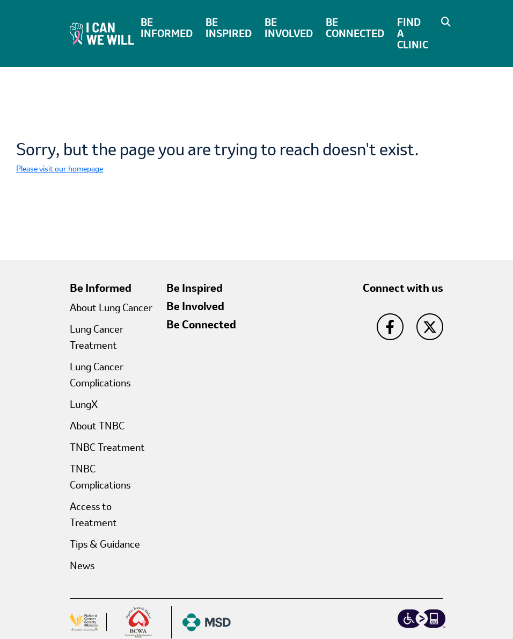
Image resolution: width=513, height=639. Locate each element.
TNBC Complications (100, 476)
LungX (84, 404)
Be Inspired (229, 28)
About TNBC (97, 425)
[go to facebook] (390, 326)
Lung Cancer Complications (100, 374)
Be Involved (289, 28)
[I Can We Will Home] (102, 32)
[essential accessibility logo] (421, 618)
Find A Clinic (412, 33)
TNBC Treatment (107, 447)
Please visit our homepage (59, 168)
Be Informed (167, 28)
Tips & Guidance (105, 543)
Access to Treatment (93, 514)
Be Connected (355, 28)
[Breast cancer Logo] (139, 622)
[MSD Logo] (201, 622)
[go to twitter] (429, 326)
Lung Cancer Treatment (96, 336)
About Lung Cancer (111, 307)
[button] (443, 21)
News (82, 565)
